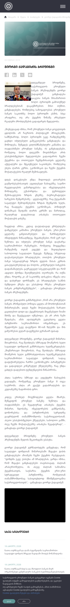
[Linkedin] (15, 75)
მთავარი (11, 17)
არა (26, 601)
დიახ (9, 601)
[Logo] (9, 6)
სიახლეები (36, 17)
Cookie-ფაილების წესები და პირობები (21, 592)
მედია (24, 17)
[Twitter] (23, 75)
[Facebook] (7, 75)
